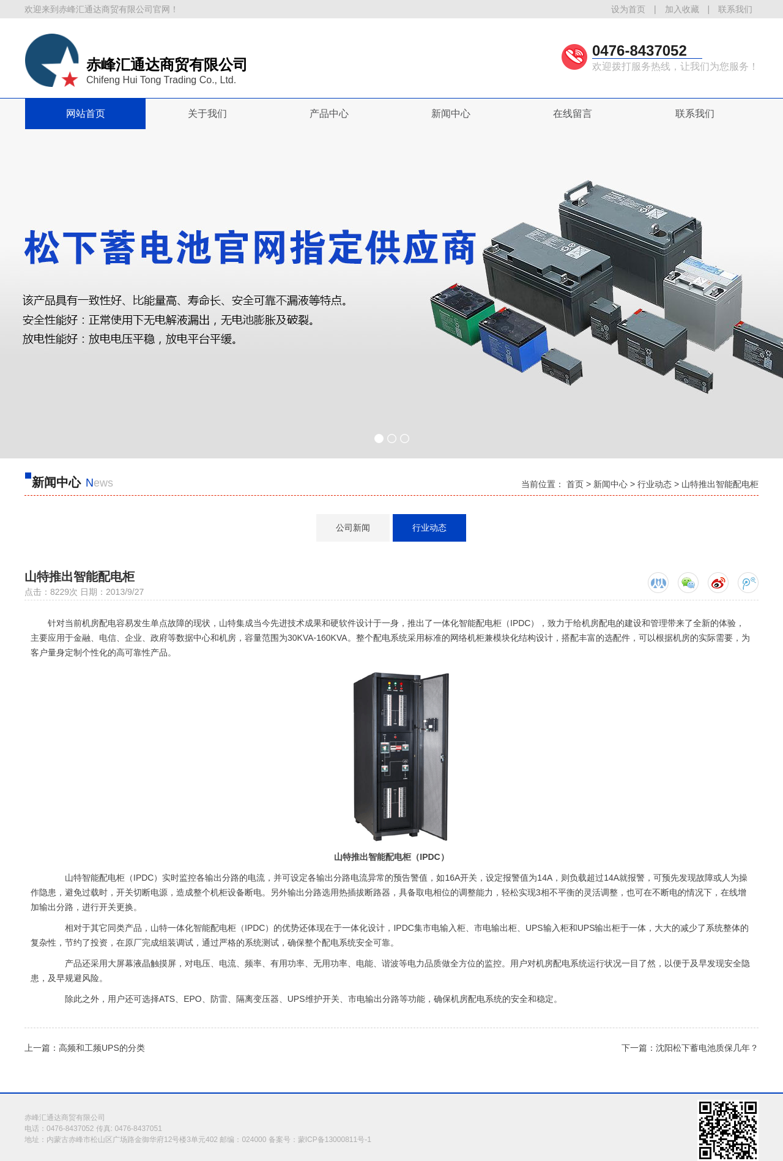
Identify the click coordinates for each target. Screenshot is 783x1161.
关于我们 (207, 113)
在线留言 (572, 113)
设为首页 (628, 9)
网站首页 (85, 113)
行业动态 (654, 484)
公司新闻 (353, 527)
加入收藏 (682, 9)
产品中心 (329, 113)
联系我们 (735, 9)
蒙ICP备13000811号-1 (334, 1139)
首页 (575, 484)
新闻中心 (450, 113)
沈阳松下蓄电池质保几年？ (707, 1048)
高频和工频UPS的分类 (102, 1048)
